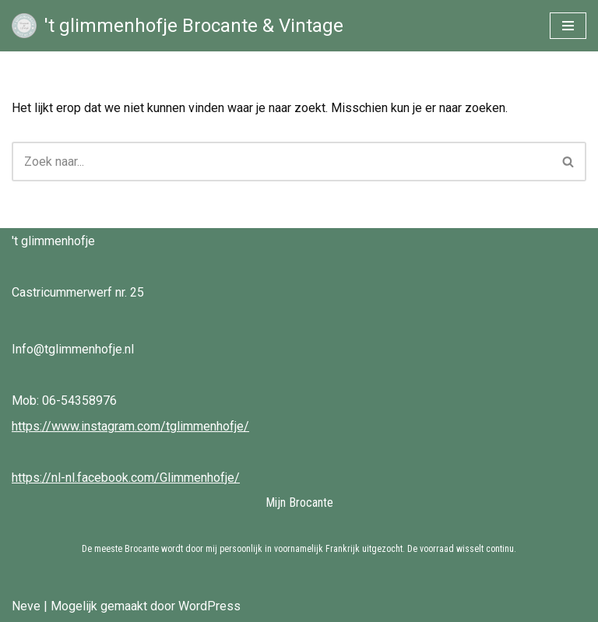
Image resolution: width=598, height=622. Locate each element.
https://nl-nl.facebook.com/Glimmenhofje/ (126, 477)
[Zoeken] (281, 161)
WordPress (209, 606)
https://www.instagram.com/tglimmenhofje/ (130, 426)
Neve (26, 606)
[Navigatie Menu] (568, 25)
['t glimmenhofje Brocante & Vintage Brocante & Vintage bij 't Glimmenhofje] (177, 25)
